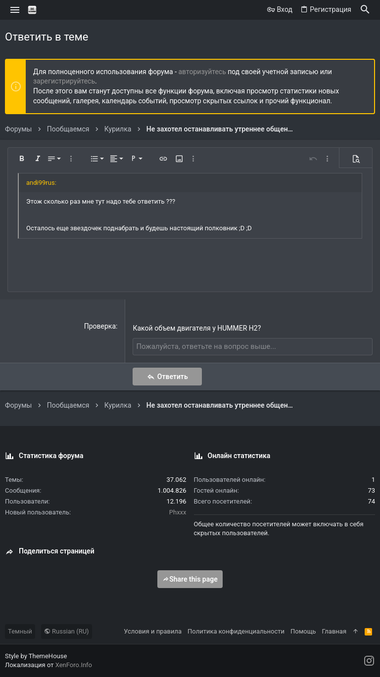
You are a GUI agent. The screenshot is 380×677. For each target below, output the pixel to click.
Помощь (303, 631)
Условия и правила (153, 631)
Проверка (100, 326)
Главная (334, 631)
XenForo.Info (73, 665)
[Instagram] (369, 660)
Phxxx (178, 511)
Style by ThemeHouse (36, 655)
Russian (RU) (66, 631)
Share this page (190, 579)
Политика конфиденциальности (236, 631)
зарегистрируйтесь (64, 81)
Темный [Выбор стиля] (20, 631)
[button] (15, 10)
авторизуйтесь (202, 72)
